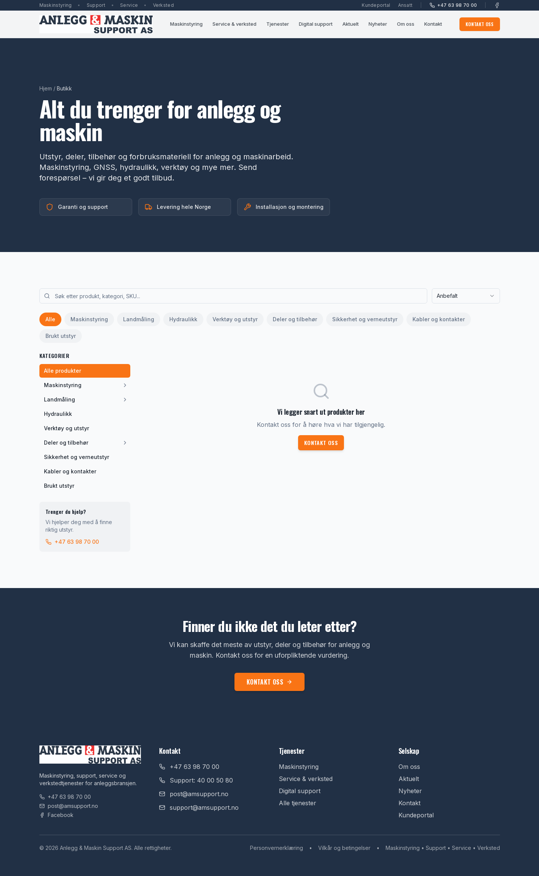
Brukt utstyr (60, 336)
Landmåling (138, 319)
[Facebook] (497, 5)
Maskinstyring (186, 24)
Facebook (56, 815)
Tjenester (277, 24)
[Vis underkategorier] (125, 385)
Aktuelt (350, 24)
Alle (50, 319)
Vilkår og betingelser (344, 848)
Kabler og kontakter (438, 319)
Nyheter (378, 24)
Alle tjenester (297, 803)
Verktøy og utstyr (235, 319)
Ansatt (405, 5)
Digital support (316, 24)
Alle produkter (62, 370)
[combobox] (466, 295)
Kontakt (433, 24)
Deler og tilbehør (295, 319)
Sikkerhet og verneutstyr (364, 319)
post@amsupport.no (68, 806)
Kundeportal (376, 5)
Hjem (45, 88)
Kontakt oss (480, 24)
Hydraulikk (183, 319)
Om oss (405, 24)
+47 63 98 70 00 (453, 5)
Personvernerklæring (276, 848)
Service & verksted (234, 24)
